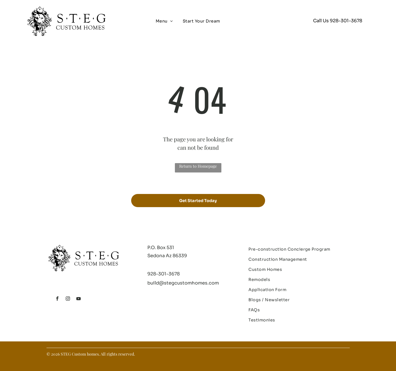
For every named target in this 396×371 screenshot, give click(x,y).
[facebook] (57, 299)
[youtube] (78, 299)
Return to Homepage (198, 166)
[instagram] (68, 299)
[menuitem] (164, 21)
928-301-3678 (346, 21)
